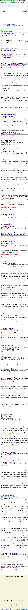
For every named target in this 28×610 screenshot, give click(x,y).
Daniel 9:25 (11, 222)
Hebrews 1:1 (11, 147)
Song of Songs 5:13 (12, 62)
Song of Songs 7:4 (13, 377)
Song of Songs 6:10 (13, 236)
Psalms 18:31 (11, 29)
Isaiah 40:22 (11, 135)
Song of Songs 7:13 (12, 24)
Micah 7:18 (10, 33)
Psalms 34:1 (11, 328)
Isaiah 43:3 (10, 46)
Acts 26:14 (11, 116)
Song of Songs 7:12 (13, 569)
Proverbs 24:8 (12, 256)
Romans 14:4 (12, 263)
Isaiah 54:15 (11, 226)
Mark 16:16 (11, 151)
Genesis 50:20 (12, 158)
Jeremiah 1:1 (12, 140)
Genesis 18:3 (11, 456)
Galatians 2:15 (11, 67)
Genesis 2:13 (20, 2)
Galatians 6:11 (11, 39)
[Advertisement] (14, 589)
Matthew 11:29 (12, 214)
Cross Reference (17, 609)
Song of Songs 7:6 (13, 436)
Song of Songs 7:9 (13, 462)
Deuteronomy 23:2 (13, 452)
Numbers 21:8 (12, 381)
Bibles (11, 609)
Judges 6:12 (11, 57)
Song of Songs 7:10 (13, 498)
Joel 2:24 (11, 209)
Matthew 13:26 (12, 241)
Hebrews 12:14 (12, 249)
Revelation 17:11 (12, 332)
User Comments (6, 0)
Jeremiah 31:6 (11, 50)
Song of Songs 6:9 (13, 232)
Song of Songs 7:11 (13, 553)
